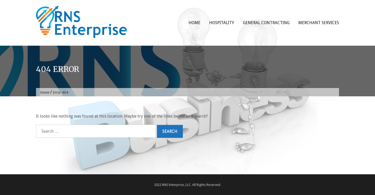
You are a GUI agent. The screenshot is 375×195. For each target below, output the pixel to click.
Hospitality (221, 22)
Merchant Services (318, 22)
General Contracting (266, 22)
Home (194, 22)
